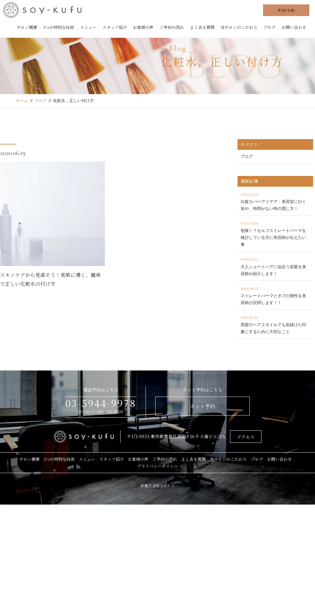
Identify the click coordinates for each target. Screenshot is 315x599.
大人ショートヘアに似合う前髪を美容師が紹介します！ (275, 265)
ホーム (22, 100)
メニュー (88, 27)
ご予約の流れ (171, 27)
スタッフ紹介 (114, 27)
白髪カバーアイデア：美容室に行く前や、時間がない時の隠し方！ (275, 200)
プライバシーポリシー (157, 466)
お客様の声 (143, 27)
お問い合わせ (294, 27)
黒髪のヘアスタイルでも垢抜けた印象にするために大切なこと (275, 323)
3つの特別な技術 (58, 27)
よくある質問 (202, 27)
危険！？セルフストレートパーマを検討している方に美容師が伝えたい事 (275, 233)
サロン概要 (27, 27)
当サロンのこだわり (238, 27)
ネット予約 (202, 406)
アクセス (246, 437)
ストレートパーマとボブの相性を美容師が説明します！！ (275, 294)
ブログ (269, 27)
